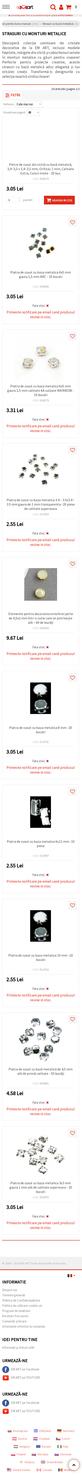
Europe (43, 1446)
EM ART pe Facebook (20, 1369)
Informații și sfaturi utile (18, 1347)
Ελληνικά (42, 1431)
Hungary (22, 1446)
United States (19, 1470)
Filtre (12, 95)
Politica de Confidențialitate (21, 1300)
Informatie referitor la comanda (23, 1326)
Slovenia (62, 1454)
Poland (18, 1454)
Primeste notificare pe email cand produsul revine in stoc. (41, 314)
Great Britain (52, 1462)
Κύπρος (27, 1462)
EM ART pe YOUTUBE (21, 1377)
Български (17, 1431)
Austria (19, 1439)
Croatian (41, 1439)
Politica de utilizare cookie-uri (22, 1306)
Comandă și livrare (14, 1321)
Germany (66, 1431)
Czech (63, 1439)
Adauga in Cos (59, 200)
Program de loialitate (16, 1311)
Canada (44, 1470)
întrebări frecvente (15, 1316)
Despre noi (9, 1290)
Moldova (66, 1470)
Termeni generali (13, 1295)
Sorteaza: (8, 104)
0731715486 (65, 15)
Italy (62, 1446)
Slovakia (40, 1454)
